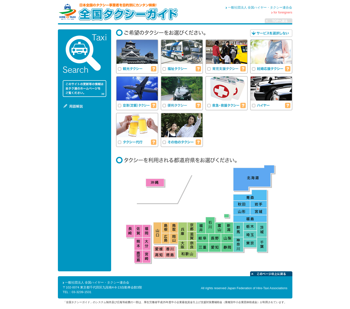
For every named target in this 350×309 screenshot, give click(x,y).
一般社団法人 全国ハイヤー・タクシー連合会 (260, 7)
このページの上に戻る (271, 273)
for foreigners (283, 12)
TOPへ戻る (287, 21)
